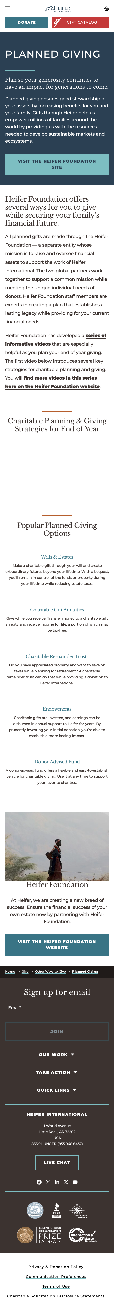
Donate (27, 22)
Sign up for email (57, 992)
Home (10, 971)
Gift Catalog (75, 22)
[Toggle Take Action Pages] (75, 1072)
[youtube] (75, 1182)
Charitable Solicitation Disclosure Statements (56, 1296)
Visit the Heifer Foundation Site (57, 164)
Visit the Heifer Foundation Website (57, 944)
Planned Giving (85, 971)
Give (25, 971)
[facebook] (39, 1182)
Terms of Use (56, 1286)
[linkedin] (57, 1182)
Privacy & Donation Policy (56, 1267)
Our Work (53, 1054)
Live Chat (57, 1162)
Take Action (53, 1072)
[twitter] (66, 1182)
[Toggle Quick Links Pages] (74, 1090)
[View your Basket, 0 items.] (96, 8)
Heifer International (57, 1114)
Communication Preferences (56, 1276)
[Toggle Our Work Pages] (73, 1054)
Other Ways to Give (50, 971)
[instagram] (48, 1182)
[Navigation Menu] (7, 8)
